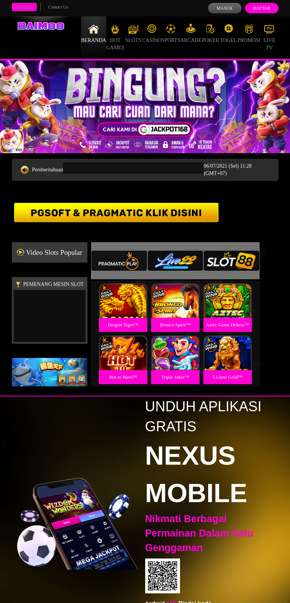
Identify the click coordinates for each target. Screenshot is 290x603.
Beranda (93, 33)
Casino (151, 33)
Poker (210, 33)
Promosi (248, 33)
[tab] (119, 261)
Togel (228, 33)
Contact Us (58, 7)
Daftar (261, 8)
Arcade (191, 33)
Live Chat (24, 7)
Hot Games (115, 37)
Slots (133, 33)
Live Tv (269, 37)
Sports (170, 33)
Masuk (225, 8)
